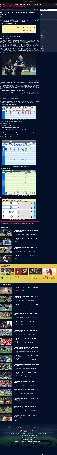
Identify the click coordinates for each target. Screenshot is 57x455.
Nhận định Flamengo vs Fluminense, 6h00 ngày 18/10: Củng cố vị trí (26, 399)
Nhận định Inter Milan (17, 223)
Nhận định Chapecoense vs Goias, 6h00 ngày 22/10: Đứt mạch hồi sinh (26, 365)
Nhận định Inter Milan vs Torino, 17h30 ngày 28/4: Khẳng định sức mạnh (26, 256)
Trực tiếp (28, 4)
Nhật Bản (42, 48)
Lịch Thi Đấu (36, 4)
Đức (41, 16)
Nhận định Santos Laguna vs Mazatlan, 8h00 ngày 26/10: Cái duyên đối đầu (26, 331)
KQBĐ (24, 4)
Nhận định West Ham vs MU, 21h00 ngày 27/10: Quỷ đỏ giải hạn (26, 314)
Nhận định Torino (24, 223)
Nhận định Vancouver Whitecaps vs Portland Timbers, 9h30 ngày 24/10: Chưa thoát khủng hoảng (26, 348)
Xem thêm (54, 265)
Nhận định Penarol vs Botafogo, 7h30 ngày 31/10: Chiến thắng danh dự (26, 288)
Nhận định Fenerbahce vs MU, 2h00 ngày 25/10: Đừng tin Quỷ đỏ (26, 339)
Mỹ (14, 307)
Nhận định (11, 4)
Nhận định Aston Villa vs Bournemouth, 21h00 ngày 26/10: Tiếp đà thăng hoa (25, 322)
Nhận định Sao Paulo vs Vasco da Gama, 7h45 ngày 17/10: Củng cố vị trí (25, 407)
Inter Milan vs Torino (32, 223)
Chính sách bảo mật (42, 433)
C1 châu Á (42, 31)
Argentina (42, 35)
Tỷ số (32, 4)
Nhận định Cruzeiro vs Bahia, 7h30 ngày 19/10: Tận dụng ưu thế (26, 390)
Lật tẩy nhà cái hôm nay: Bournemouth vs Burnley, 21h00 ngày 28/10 (21, 278)
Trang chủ (2, 4)
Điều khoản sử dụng (32, 433)
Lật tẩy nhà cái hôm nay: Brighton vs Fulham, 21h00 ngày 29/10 (7, 278)
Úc (41, 33)
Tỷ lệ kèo (20, 4)
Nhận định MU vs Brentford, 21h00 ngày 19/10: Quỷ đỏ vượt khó (26, 382)
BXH (40, 4)
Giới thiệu (12, 433)
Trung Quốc (42, 37)
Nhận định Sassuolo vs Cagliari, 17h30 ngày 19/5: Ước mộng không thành (26, 231)
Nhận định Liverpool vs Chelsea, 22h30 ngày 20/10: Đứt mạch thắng (26, 373)
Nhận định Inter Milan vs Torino (7, 223)
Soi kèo (6, 4)
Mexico (42, 39)
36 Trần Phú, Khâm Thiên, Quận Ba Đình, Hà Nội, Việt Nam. (30, 443)
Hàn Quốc (42, 46)
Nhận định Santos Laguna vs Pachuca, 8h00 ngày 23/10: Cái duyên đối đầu (26, 356)
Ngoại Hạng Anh (16, 324)
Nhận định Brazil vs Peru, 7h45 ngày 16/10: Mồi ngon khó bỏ (25, 416)
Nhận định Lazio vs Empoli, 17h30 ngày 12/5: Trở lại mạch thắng (25, 239)
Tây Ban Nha (43, 14)
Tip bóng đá (16, 4)
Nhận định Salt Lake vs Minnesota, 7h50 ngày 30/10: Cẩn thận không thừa (26, 297)
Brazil (15, 366)
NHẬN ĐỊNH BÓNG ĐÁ (10, 9)
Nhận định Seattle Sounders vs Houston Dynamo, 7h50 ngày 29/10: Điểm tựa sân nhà (26, 305)
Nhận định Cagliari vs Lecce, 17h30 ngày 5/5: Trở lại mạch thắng (25, 248)
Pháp (41, 20)
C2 (41, 24)
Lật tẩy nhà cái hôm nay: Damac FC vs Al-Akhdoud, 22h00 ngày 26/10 (49, 278)
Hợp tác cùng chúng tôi (21, 433)
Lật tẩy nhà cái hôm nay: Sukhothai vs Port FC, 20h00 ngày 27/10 (34, 278)
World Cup (42, 50)
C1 (41, 22)
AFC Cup (42, 29)
